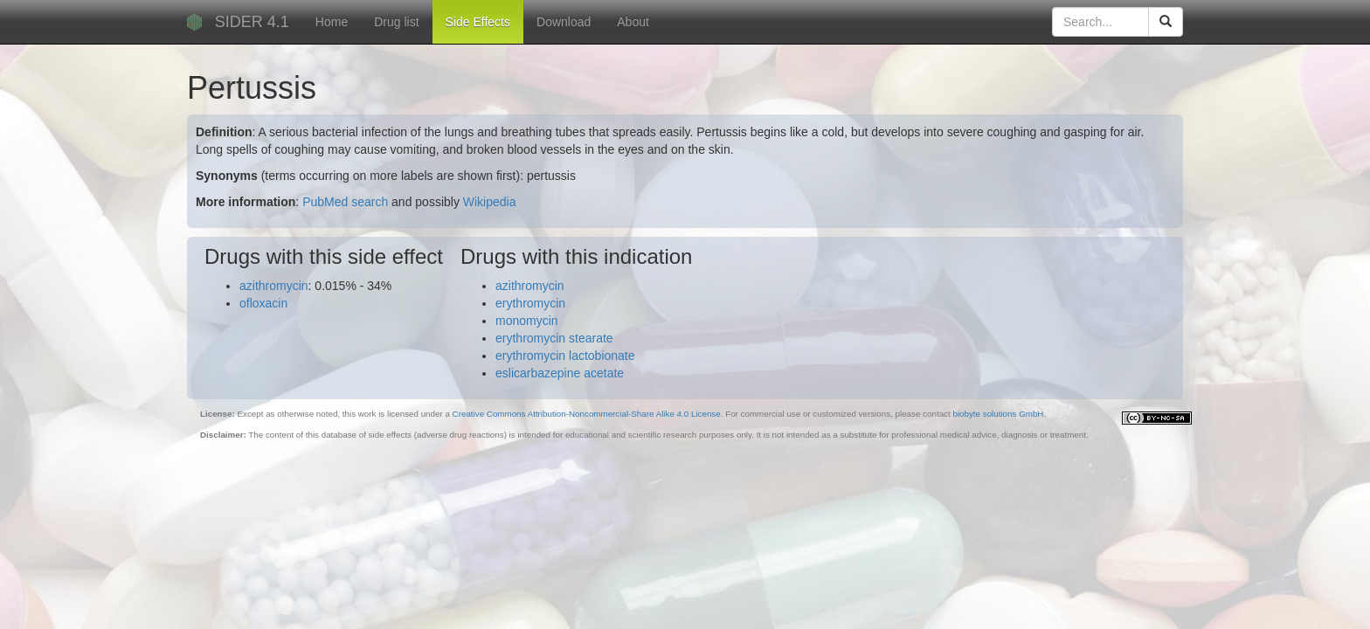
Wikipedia (489, 202)
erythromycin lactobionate (565, 356)
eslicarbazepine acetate (559, 373)
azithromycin (273, 286)
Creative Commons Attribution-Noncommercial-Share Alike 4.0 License (587, 413)
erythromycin (530, 303)
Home (331, 22)
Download (563, 22)
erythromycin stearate (554, 338)
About (633, 22)
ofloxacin (263, 303)
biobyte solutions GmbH (997, 413)
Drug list (396, 22)
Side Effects (478, 22)
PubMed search (345, 202)
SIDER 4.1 (252, 22)
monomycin (526, 321)
